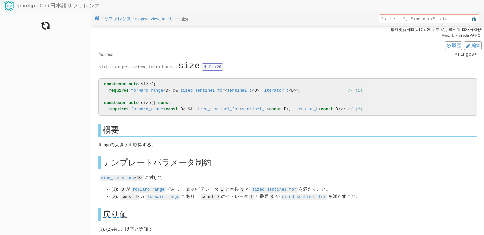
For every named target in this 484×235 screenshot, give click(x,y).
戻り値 (115, 213)
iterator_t (276, 90)
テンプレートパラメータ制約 (157, 162)
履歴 (453, 45)
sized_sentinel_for (202, 90)
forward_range (147, 90)
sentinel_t (239, 90)
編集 (472, 45)
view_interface (118, 177)
